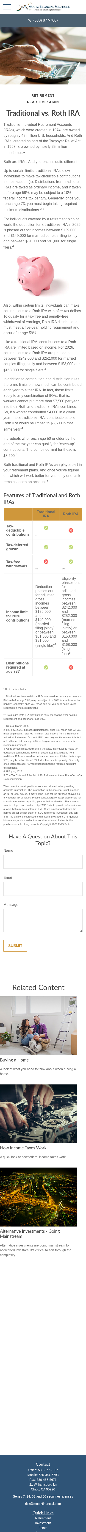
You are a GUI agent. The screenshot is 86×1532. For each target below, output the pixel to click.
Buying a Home (14, 1059)
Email (8, 877)
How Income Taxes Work (23, 1147)
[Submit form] (15, 946)
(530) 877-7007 (43, 20)
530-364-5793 (48, 1475)
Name (8, 850)
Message (10, 905)
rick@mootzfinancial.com (43, 1504)
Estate (43, 1528)
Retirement (43, 1518)
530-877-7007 (48, 1470)
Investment (43, 1523)
